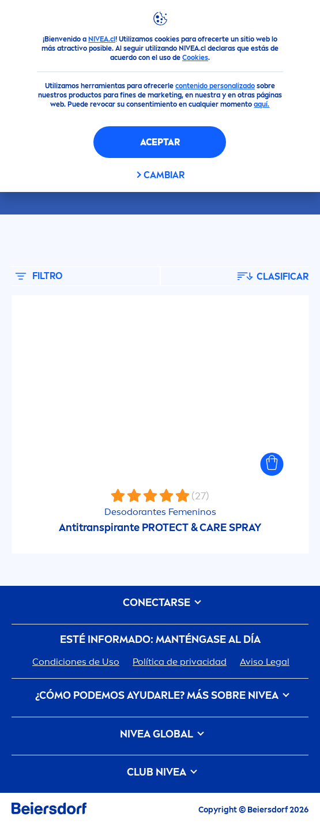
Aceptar (160, 142)
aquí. (261, 104)
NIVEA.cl (101, 39)
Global (160, 734)
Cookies (195, 58)
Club (160, 772)
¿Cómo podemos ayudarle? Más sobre (160, 696)
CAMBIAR (164, 175)
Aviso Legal (264, 661)
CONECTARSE (160, 603)
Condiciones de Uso (75, 661)
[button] (271, 464)
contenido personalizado (215, 86)
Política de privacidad (180, 661)
